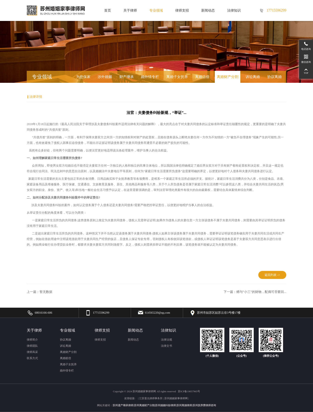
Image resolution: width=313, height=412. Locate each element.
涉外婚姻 (105, 77)
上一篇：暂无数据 (39, 291)
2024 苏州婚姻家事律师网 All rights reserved (152, 391)
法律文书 (166, 345)
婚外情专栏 (150, 77)
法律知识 (234, 10)
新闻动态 (208, 10)
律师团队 (32, 345)
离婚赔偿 (202, 77)
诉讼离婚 (253, 77)
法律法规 (166, 339)
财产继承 (126, 77)
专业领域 (156, 10)
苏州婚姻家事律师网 (176, 398)
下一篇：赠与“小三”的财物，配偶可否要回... (255, 291)
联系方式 (32, 358)
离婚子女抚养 (177, 77)
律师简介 (32, 339)
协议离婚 (274, 77)
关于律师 (130, 10)
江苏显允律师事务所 (150, 398)
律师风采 (32, 352)
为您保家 (83, 77)
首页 (107, 10)
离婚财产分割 (227, 77)
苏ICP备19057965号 (189, 391)
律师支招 (182, 10)
